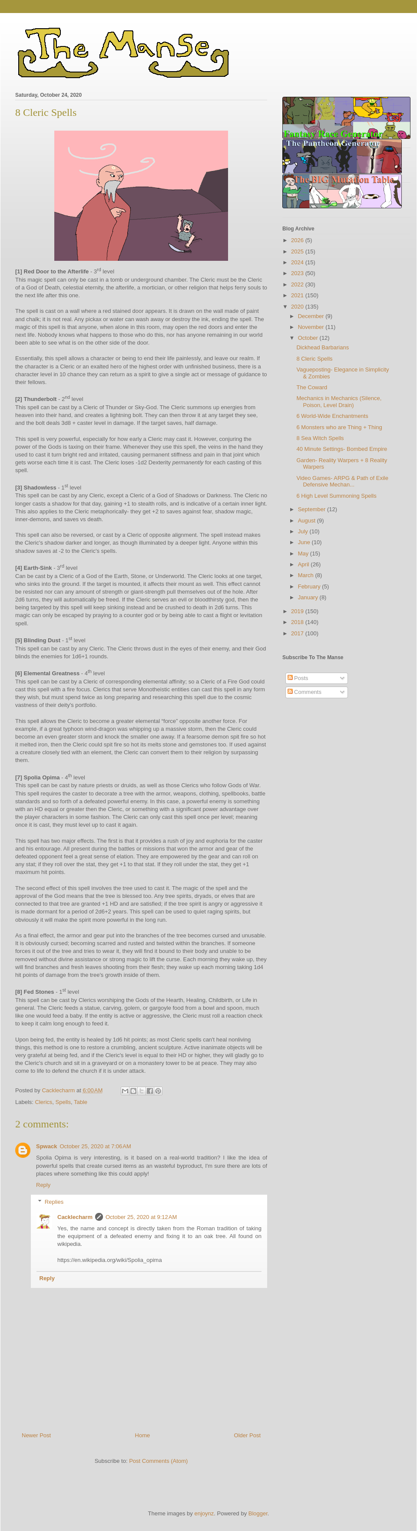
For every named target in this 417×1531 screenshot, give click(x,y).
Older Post (247, 1435)
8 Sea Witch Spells (320, 438)
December (312, 316)
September (312, 509)
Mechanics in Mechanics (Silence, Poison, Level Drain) (338, 401)
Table (80, 1102)
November (312, 327)
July (304, 531)
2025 (298, 251)
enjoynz (204, 1513)
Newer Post (36, 1435)
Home (142, 1435)
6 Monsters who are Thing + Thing (339, 427)
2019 (298, 611)
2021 (298, 295)
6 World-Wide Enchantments (332, 416)
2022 (298, 284)
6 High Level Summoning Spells (336, 496)
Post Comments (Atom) (158, 1461)
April (304, 564)
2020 (298, 306)
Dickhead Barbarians (322, 347)
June (305, 542)
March (306, 575)
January (309, 597)
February (310, 586)
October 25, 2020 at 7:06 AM (95, 1146)
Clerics (44, 1102)
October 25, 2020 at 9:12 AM (141, 1217)
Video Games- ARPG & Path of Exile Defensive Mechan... (342, 481)
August (307, 520)
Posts (298, 678)
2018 (298, 622)
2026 (298, 240)
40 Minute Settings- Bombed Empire (341, 449)
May (304, 553)
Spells (63, 1102)
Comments (304, 692)
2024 (298, 262)
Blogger (258, 1513)
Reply (43, 1185)
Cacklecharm (75, 1217)
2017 (298, 633)
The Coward (311, 387)
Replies (54, 1201)
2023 (298, 273)
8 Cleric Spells (314, 358)
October (309, 338)
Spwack (46, 1146)
